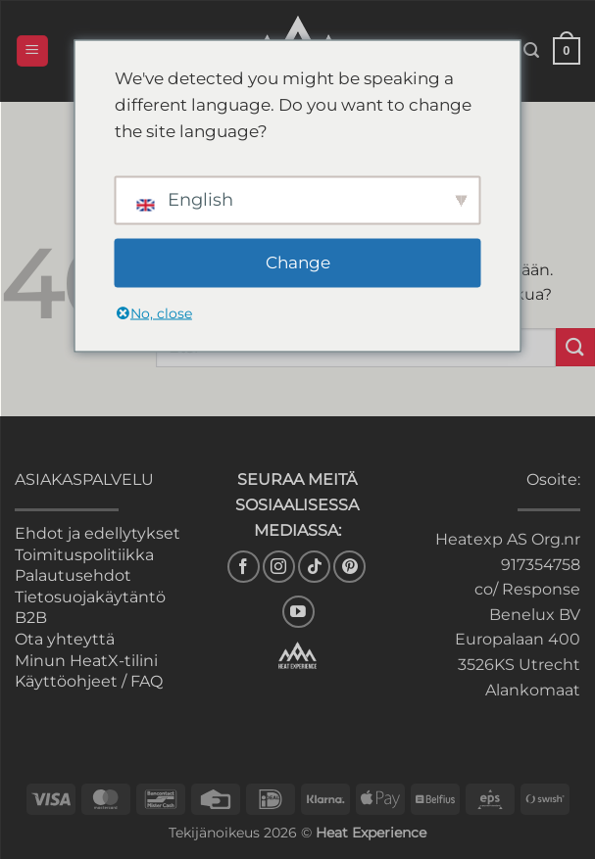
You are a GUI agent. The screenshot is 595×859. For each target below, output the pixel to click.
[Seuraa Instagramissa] (279, 566)
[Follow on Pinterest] (349, 566)
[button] (32, 51)
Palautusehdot (73, 575)
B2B (31, 617)
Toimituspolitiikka (84, 555)
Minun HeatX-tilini (86, 660)
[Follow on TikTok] (314, 566)
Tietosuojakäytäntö (90, 597)
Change (298, 262)
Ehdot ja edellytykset (97, 533)
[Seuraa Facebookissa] (243, 566)
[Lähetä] (575, 347)
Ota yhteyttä (65, 639)
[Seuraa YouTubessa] (298, 612)
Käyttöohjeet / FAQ (89, 681)
